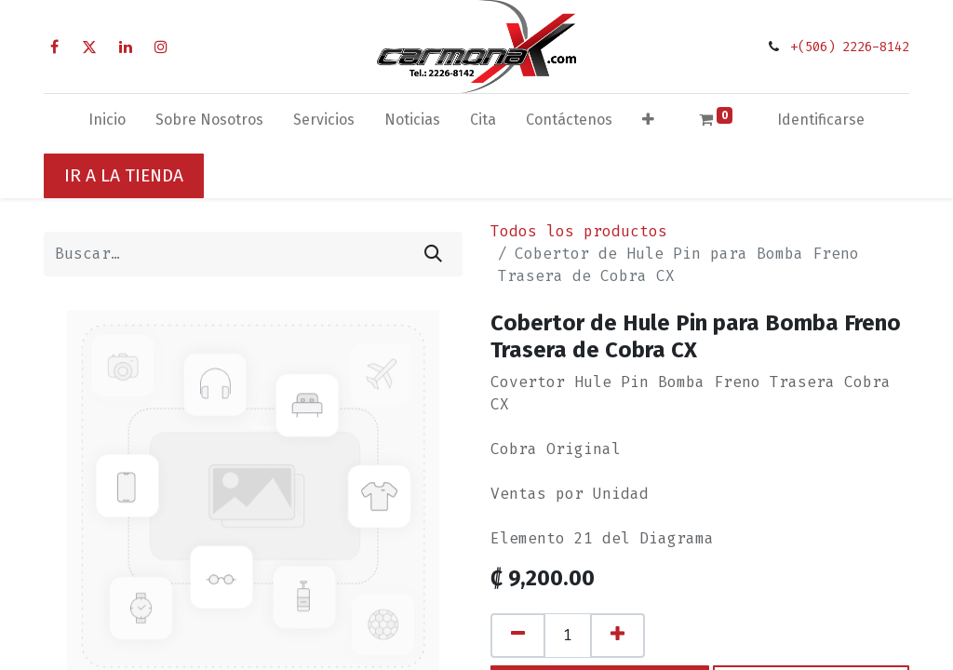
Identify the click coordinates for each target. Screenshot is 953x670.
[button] (648, 124)
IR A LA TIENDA (123, 175)
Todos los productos (578, 231)
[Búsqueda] (433, 254)
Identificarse (821, 119)
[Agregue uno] (617, 635)
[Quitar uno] (517, 635)
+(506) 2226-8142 (849, 47)
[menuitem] (107, 124)
